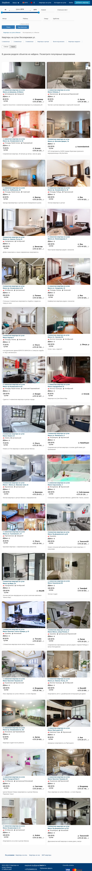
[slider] (2, 12)
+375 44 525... (83, 199)
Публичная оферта (46, 868)
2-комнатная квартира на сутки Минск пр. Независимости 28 (13, 287)
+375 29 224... (83, 641)
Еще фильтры (22, 27)
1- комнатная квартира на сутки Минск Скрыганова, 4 (59, 484)
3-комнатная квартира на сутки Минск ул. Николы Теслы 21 (13, 238)
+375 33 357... (38, 249)
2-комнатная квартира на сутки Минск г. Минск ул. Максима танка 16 (15, 484)
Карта (13, 46)
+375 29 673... (38, 494)
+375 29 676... (38, 199)
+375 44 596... (38, 298)
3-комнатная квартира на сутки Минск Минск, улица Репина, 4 (58, 631)
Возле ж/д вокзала (58, 41)
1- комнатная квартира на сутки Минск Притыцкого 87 (59, 729)
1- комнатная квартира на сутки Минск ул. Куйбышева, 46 (14, 189)
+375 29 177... (83, 740)
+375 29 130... (82, 494)
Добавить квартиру (82, 2)
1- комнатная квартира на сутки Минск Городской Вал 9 (14, 778)
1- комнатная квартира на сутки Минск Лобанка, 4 (59, 91)
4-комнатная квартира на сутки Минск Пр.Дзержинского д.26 (58, 533)
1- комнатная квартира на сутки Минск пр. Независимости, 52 (14, 140)
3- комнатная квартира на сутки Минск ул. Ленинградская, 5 (59, 238)
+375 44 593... (83, 591)
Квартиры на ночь (21, 855)
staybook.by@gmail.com (34, 865)
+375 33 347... (38, 396)
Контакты (43, 865)
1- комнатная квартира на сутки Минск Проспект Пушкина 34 (14, 680)
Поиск (8, 27)
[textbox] (62, 10)
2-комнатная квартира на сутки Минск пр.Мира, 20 (13, 582)
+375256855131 (31, 869)
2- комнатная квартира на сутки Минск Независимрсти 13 (14, 827)
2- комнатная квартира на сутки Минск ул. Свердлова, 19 (59, 287)
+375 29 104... (83, 544)
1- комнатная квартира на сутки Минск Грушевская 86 (59, 582)
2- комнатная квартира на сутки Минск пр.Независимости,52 (14, 385)
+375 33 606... (83, 690)
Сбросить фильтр (24, 24)
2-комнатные (17, 41)
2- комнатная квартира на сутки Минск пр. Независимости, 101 (14, 729)
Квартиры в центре (43, 41)
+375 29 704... (38, 347)
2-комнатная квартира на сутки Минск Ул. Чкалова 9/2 (58, 336)
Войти (71, 2)
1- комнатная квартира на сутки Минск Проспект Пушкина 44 (59, 778)
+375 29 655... (38, 739)
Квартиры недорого (74, 41)
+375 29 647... (38, 641)
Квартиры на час (34, 855)
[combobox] (47, 10)
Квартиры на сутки (45, 2)
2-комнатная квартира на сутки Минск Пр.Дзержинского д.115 (58, 827)
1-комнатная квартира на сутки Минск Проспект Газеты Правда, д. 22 (16, 630)
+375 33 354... (38, 838)
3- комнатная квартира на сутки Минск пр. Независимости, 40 (59, 189)
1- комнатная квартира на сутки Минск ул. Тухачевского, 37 (14, 533)
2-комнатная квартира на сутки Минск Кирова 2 (13, 336)
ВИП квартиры (46, 855)
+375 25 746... (38, 690)
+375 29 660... (38, 102)
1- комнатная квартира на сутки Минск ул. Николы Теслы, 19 (59, 680)
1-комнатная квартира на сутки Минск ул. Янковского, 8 (58, 434)
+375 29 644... (38, 789)
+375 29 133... (38, 151)
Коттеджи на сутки (60, 2)
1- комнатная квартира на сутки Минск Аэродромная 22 (59, 385)
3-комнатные (29, 41)
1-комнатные (6, 41)
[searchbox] (47, 9)
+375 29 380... (83, 102)
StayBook (6, 3)
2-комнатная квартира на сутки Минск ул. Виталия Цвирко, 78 (58, 140)
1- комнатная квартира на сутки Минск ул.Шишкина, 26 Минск (14, 91)
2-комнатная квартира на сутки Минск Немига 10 (13, 435)
